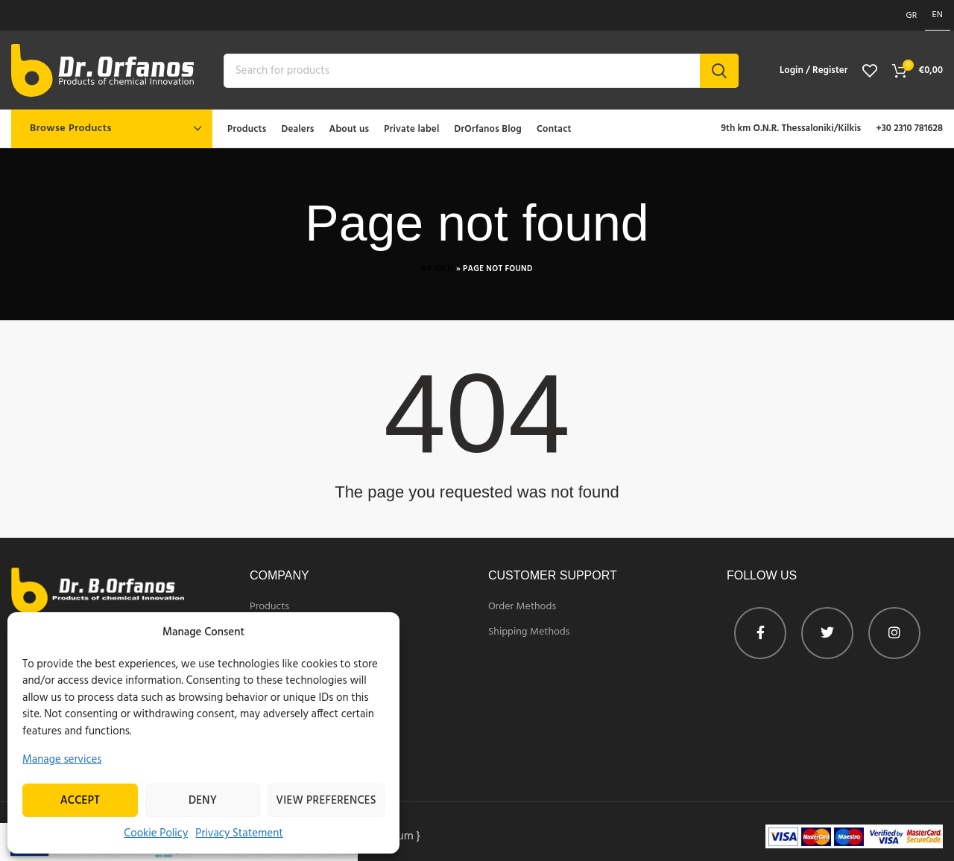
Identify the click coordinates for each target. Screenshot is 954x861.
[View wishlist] (870, 71)
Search (719, 71)
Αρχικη (437, 269)
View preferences (326, 801)
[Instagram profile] (894, 633)
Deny (203, 801)
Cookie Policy (156, 833)
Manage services (62, 760)
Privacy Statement (239, 833)
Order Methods (522, 607)
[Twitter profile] (827, 633)
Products (269, 607)
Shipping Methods (529, 632)
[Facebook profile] (760, 633)
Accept (80, 801)
